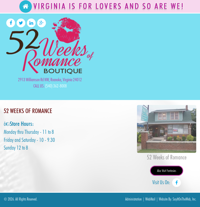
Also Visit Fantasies (166, 171)
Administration (133, 199)
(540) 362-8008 (56, 85)
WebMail (150, 199)
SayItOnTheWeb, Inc (184, 199)
